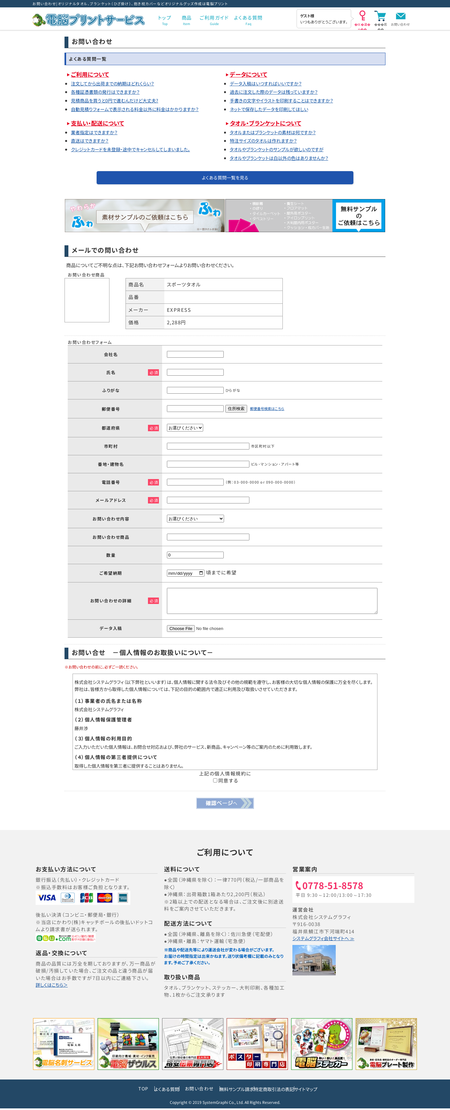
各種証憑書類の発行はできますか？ (109, 92)
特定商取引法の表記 (281, 1091)
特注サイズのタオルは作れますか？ (267, 140)
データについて (250, 74)
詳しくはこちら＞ (55, 987)
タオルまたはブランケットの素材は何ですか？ (278, 132)
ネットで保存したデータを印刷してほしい (273, 109)
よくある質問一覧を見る (225, 179)
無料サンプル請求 (229, 1091)
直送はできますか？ (92, 140)
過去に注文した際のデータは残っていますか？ (279, 92)
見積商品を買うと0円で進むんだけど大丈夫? (120, 100)
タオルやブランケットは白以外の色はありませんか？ (285, 158)
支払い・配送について (100, 123)
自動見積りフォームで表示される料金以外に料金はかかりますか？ (142, 109)
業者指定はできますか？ (97, 132)
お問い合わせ (400, 24)
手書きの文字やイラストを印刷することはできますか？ (287, 100)
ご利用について (92, 74)
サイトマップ (329, 1091)
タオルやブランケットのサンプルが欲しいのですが (282, 149)
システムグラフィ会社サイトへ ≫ (329, 941)
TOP (113, 1091)
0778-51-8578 (335, 889)
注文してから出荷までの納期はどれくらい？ (117, 83)
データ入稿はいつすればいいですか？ (270, 83)
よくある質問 (144, 1091)
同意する (225, 783)
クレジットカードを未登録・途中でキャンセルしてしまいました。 (137, 149)
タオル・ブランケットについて (269, 123)
